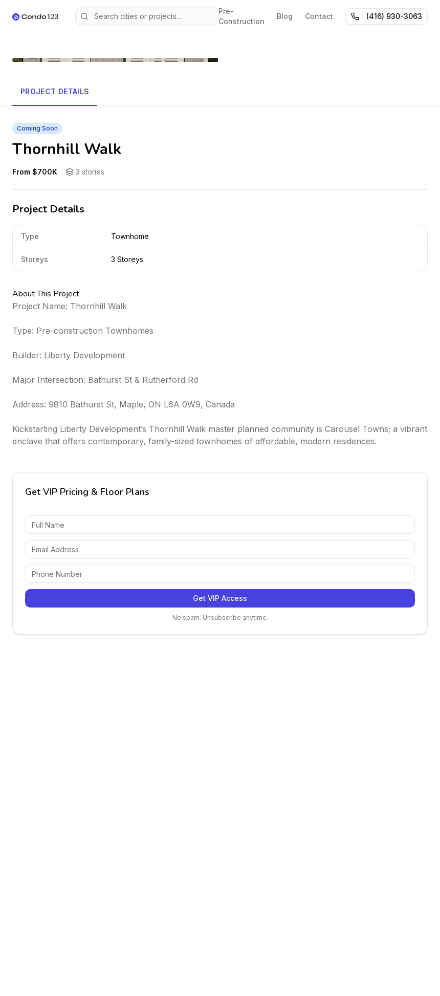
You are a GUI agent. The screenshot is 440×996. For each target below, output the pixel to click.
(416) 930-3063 (386, 16)
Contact (319, 16)
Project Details (54, 91)
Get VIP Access (220, 598)
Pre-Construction (241, 16)
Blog (285, 16)
